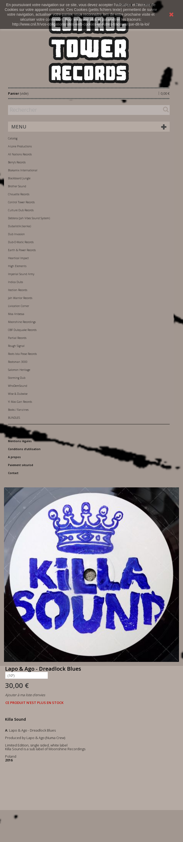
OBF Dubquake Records (22, 330)
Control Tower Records (21, 202)
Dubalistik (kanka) (19, 226)
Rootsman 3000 (17, 362)
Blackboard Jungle (19, 178)
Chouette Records (18, 194)
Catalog (12, 138)
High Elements (17, 266)
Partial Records (17, 338)
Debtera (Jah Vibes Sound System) (29, 218)
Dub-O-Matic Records (21, 242)
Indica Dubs (15, 282)
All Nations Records (20, 154)
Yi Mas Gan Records (20, 402)
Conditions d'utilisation (24, 449)
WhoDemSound (17, 386)
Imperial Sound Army (21, 274)
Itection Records (17, 290)
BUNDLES (14, 418)
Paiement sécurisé (20, 465)
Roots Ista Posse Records (22, 354)
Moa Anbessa (16, 314)
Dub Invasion (16, 234)
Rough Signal (16, 346)
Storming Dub (16, 378)
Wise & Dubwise (17, 394)
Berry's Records (17, 162)
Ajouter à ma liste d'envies (25, 694)
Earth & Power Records (22, 250)
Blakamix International (22, 170)
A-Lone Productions (20, 146)
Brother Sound (17, 186)
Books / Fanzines (18, 410)
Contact (13, 473)
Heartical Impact (18, 258)
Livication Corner (18, 306)
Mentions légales (20, 441)
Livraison (14, 433)
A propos (14, 457)
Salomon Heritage (19, 370)
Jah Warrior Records (20, 298)
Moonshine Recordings (22, 322)
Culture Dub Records (21, 210)
